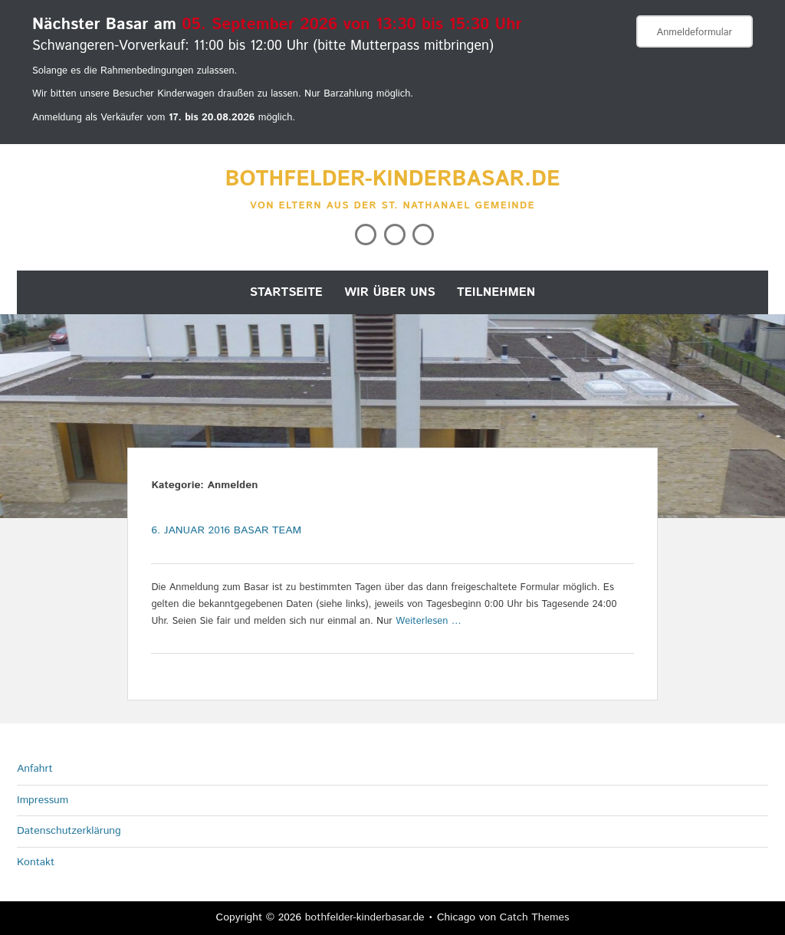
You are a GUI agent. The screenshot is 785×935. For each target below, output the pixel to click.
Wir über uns (389, 292)
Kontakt (35, 862)
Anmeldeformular (694, 32)
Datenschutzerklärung (69, 830)
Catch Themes (535, 917)
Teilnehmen (496, 292)
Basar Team (268, 530)
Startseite (286, 292)
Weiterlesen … (428, 621)
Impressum (42, 800)
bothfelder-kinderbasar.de (392, 179)
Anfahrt (35, 768)
